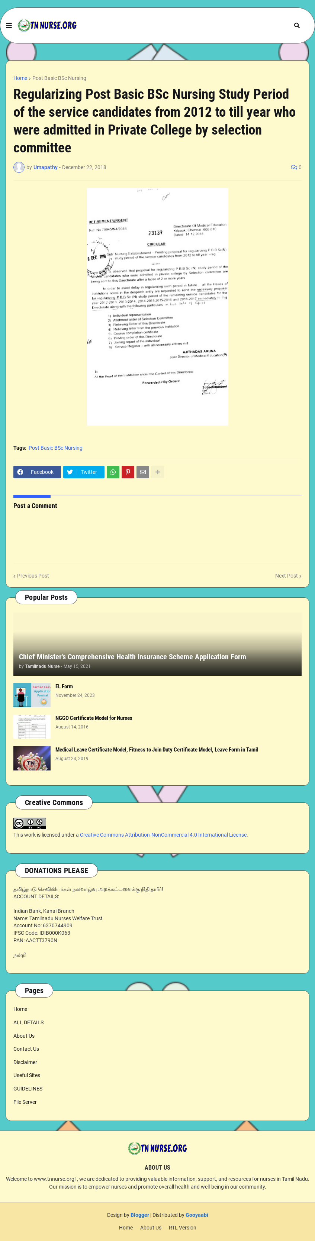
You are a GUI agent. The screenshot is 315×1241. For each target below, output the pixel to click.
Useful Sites (26, 1075)
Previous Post (33, 576)
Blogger (140, 1215)
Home (20, 78)
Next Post (286, 576)
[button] (8, 25)
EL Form (64, 686)
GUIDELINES (27, 1089)
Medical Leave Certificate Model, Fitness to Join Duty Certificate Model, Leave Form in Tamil (156, 749)
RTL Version (182, 1228)
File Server (25, 1102)
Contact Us (26, 1049)
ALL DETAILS (28, 1022)
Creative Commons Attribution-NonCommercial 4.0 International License (163, 835)
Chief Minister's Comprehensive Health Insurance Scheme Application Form (132, 656)
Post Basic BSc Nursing (59, 78)
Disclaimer (25, 1062)
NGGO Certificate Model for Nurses (93, 718)
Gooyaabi (197, 1215)
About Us (24, 1036)
